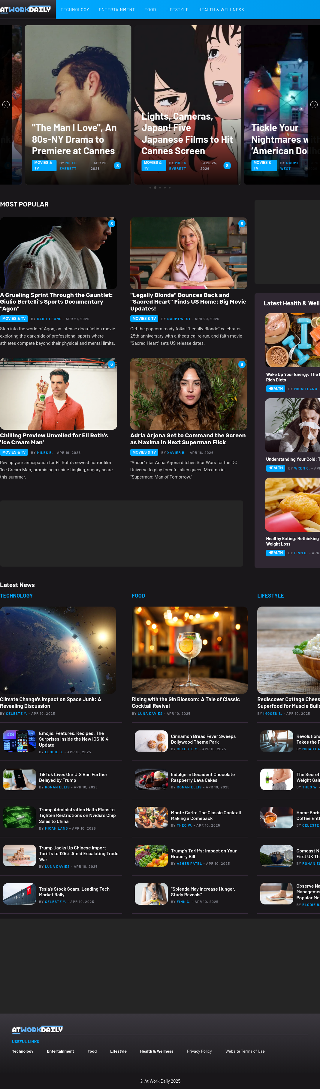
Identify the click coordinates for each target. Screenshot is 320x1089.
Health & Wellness (221, 9)
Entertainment (117, 9)
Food (150, 9)
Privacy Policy (199, 1051)
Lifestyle (177, 9)
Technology (75, 9)
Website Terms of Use (245, 1051)
